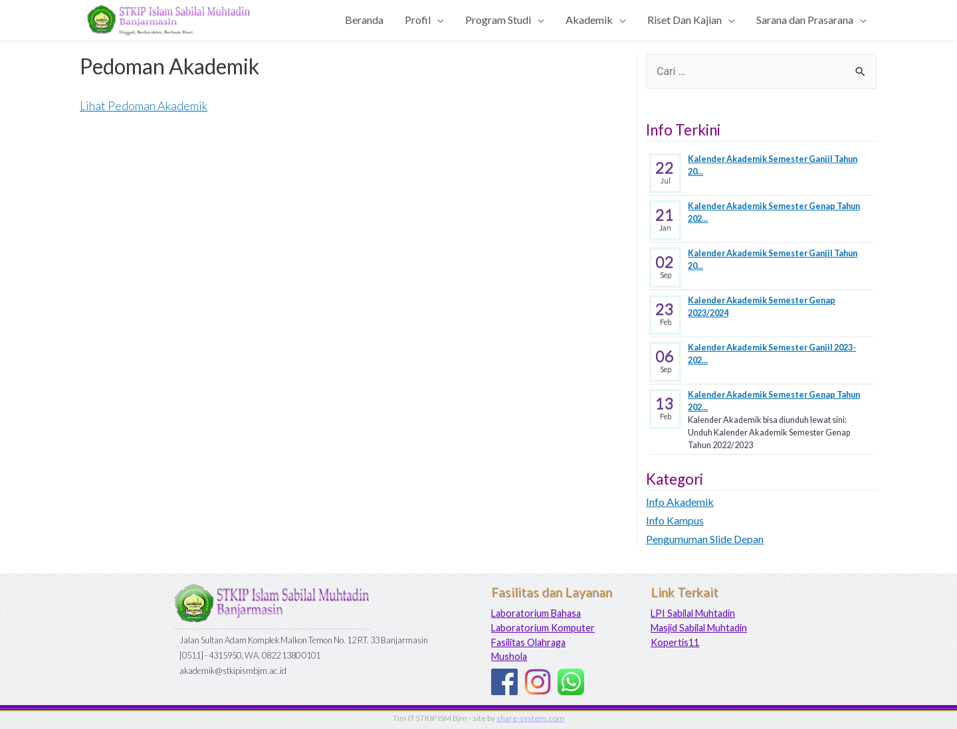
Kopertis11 (675, 642)
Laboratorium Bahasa (536, 613)
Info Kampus (675, 520)
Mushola (509, 656)
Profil (418, 19)
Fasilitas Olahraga (528, 642)
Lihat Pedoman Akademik (143, 105)
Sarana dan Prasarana (804, 19)
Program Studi (498, 19)
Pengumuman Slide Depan (705, 538)
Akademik (589, 19)
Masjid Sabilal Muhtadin (699, 627)
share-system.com (530, 718)
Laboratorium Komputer (543, 627)
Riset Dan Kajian (684, 19)
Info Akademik (680, 501)
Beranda (364, 19)
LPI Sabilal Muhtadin (693, 613)
